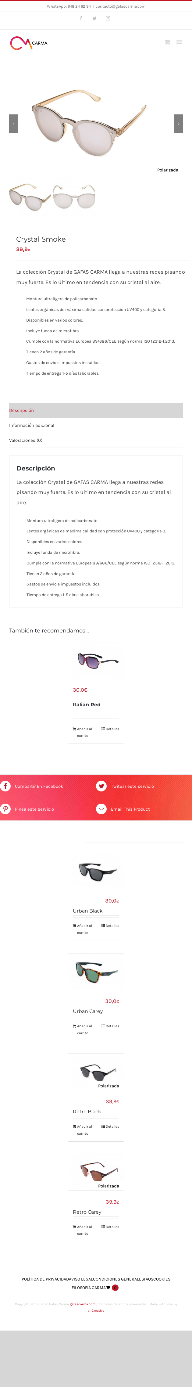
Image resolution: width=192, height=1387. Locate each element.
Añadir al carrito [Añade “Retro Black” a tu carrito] (84, 1128)
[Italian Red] (96, 660)
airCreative (96, 1309)
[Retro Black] (96, 1071)
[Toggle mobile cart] (167, 42)
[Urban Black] (96, 871)
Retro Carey (87, 1210)
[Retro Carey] (96, 1171)
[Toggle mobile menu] (179, 42)
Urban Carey (88, 1010)
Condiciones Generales (118, 1277)
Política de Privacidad (45, 1277)
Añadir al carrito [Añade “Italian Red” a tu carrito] (84, 731)
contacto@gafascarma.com (120, 6)
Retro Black (87, 1110)
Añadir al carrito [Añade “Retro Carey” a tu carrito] (84, 1228)
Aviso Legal (81, 1277)
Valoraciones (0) (25, 440)
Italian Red (87, 704)
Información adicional (31, 425)
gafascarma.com (82, 1303)
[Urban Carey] (96, 971)
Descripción (21, 410)
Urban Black (88, 910)
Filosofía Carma (89, 1286)
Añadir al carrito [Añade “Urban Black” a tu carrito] (84, 928)
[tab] (96, 410)
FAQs (148, 1277)
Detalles (112, 728)
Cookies (161, 1277)
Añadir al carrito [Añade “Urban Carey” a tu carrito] (84, 1028)
